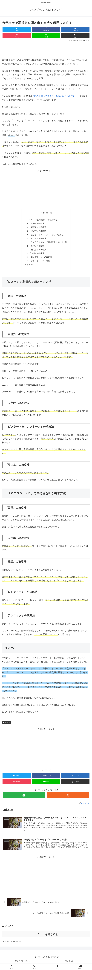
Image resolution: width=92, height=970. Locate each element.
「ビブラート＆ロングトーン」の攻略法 (46, 235)
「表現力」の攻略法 (37, 228)
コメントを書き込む (46, 936)
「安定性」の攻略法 (37, 231)
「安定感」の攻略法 (37, 251)
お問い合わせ (68, 963)
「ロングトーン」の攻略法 (40, 259)
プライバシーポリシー (23, 963)
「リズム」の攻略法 (37, 239)
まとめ (30, 266)
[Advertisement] (46, 48)
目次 (42, 213)
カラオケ (6, 724)
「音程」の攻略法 (37, 224)
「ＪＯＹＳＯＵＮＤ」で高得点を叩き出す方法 (47, 243)
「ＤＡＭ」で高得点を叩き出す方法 (42, 220)
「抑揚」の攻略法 (37, 255)
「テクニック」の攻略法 (39, 263)
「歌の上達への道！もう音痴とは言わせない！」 (56, 96)
